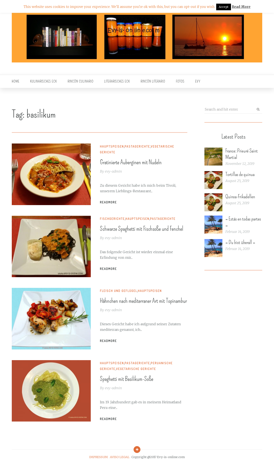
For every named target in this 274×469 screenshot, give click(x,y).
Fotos (180, 81)
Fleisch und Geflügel (120, 293)
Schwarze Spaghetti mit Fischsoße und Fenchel (141, 232)
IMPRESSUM (98, 461)
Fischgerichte (113, 218)
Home (15, 81)
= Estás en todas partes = (243, 222)
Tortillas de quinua (240, 174)
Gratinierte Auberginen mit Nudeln (141, 161)
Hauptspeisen (113, 146)
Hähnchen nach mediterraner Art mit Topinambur (143, 307)
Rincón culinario (81, 81)
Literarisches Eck (117, 81)
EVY (198, 81)
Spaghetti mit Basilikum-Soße (136, 383)
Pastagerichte (139, 146)
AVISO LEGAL (120, 461)
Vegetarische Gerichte (138, 373)
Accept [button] (223, 7)
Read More (241, 7)
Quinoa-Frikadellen (240, 197)
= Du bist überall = (240, 242)
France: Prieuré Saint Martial (241, 154)
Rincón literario (153, 81)
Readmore (109, 202)
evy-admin (115, 171)
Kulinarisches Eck (43, 81)
